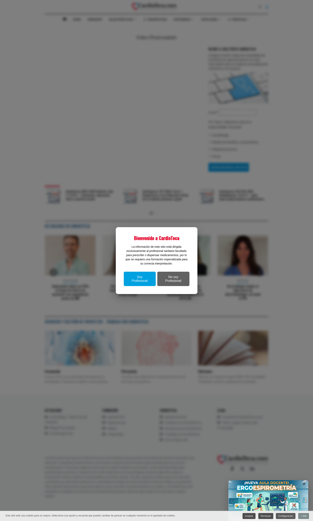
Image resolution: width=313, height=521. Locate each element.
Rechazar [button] (266, 516)
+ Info (304, 516)
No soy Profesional (173, 278)
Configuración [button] (285, 516)
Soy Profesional (140, 278)
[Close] (304, 483)
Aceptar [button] (249, 516)
